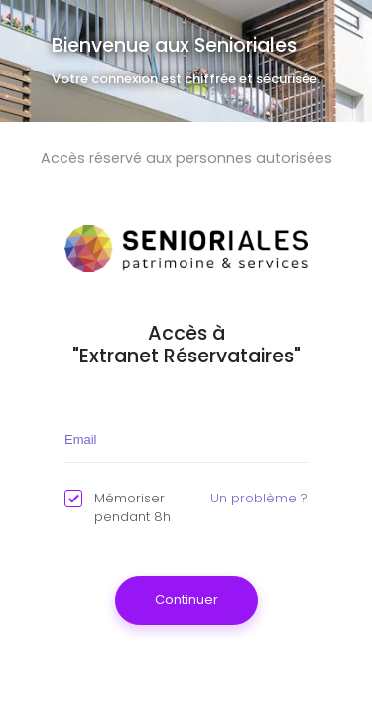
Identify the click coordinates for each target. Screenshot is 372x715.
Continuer (186, 599)
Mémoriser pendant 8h (117, 508)
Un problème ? (259, 498)
